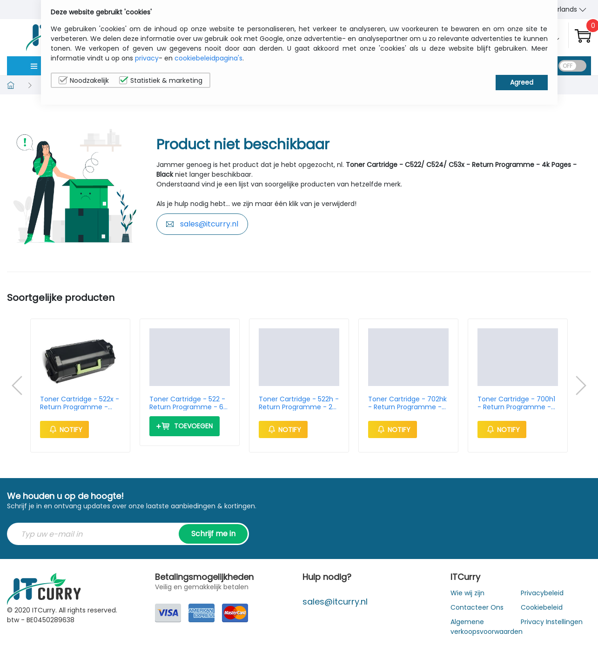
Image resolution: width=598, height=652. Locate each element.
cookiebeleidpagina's (208, 58)
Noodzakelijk (84, 80)
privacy (147, 58)
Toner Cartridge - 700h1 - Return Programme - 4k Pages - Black (516, 403)
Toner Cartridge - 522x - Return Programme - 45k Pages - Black (79, 403)
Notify (64, 429)
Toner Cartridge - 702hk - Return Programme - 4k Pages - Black (407, 403)
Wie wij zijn (467, 593)
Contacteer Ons (477, 607)
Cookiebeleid (542, 607)
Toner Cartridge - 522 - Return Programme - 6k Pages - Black (188, 403)
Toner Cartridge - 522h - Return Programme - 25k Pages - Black (299, 403)
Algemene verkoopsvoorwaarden (486, 626)
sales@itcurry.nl (202, 224)
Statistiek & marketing (160, 80)
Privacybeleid (542, 593)
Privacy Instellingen (552, 621)
